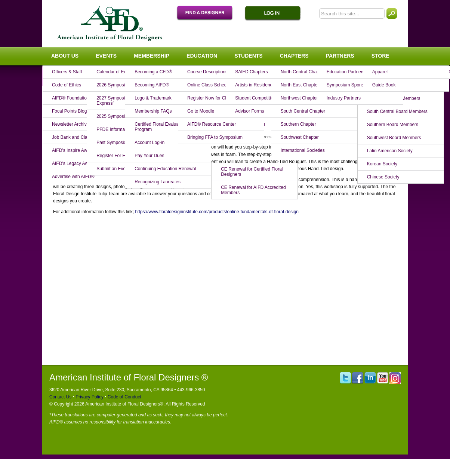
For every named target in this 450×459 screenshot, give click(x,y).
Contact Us (60, 397)
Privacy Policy (89, 397)
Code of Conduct (123, 397)
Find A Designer (208, 13)
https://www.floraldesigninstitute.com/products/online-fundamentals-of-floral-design (217, 211)
